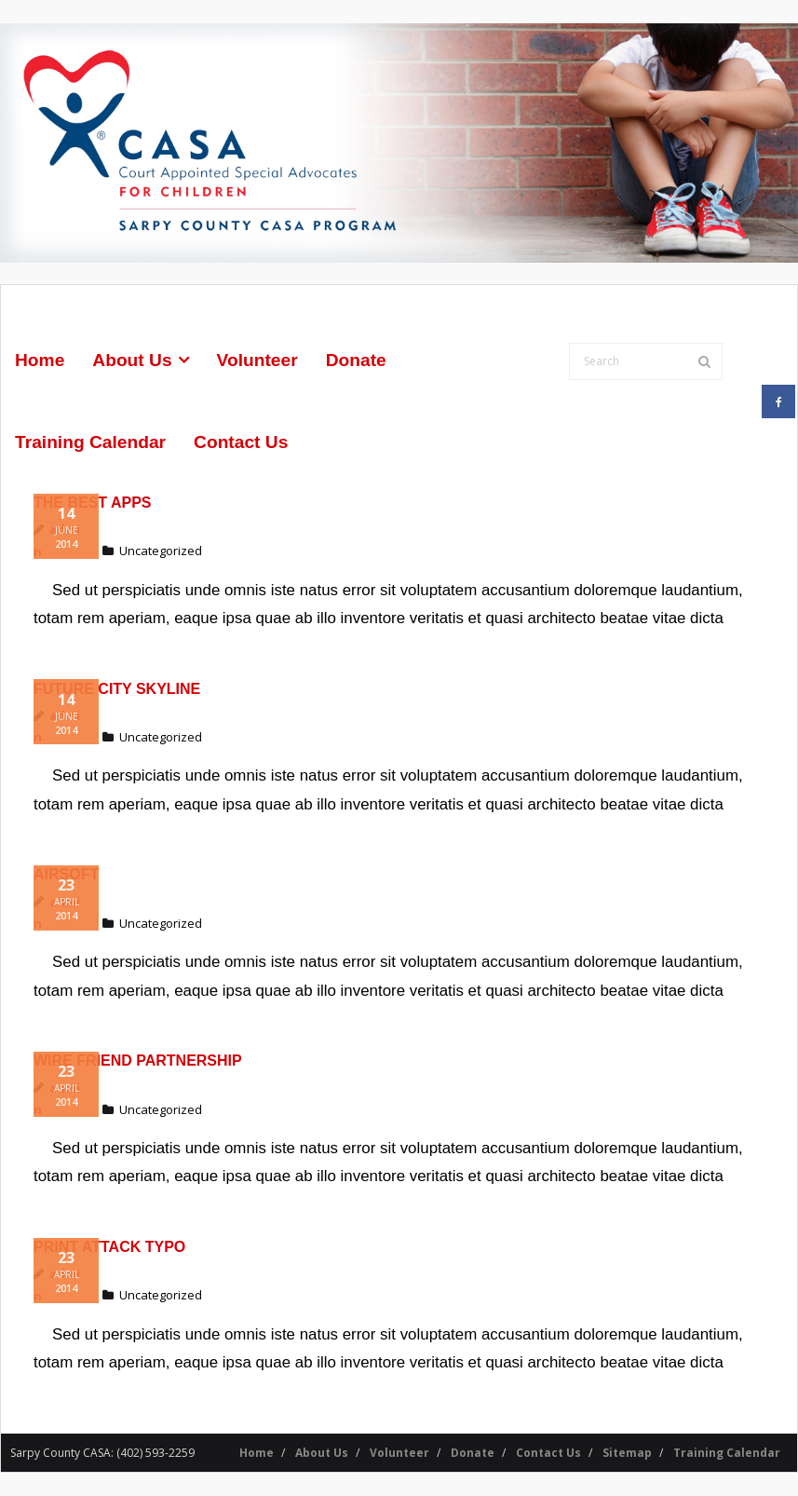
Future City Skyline (117, 688)
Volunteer (399, 1453)
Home (256, 1453)
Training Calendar (726, 1453)
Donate (472, 1453)
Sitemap (627, 1453)
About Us (321, 1453)
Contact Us (548, 1453)
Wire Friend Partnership (138, 1060)
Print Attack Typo (109, 1247)
